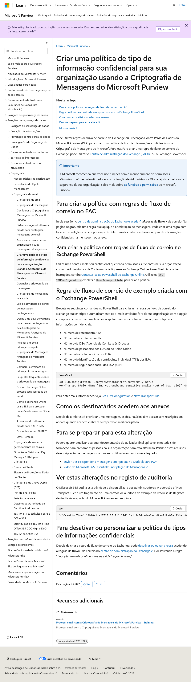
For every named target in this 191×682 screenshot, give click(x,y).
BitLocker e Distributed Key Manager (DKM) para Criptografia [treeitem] (29, 456)
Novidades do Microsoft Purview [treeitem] (27, 74)
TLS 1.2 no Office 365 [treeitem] (26, 534)
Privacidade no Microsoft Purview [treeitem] (27, 582)
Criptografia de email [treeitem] (29, 199)
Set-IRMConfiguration (116, 396)
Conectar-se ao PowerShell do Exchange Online (112, 274)
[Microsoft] (7, 5)
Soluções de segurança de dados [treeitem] (30, 126)
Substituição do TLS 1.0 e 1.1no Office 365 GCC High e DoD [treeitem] (31, 526)
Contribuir (109, 668)
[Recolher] (47, 43)
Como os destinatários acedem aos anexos (84, 117)
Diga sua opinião (168, 29)
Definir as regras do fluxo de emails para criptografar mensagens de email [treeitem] (33, 229)
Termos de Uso (70, 673)
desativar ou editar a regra (155, 545)
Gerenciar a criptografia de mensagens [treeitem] (32, 286)
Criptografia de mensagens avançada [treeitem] (32, 296)
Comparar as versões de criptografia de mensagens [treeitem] (32, 369)
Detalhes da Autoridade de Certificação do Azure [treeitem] (29, 506)
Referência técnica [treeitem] (24, 498)
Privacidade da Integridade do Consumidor (30, 673)
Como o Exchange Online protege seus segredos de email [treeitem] (32, 391)
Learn (59, 46)
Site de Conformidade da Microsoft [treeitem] (28, 550)
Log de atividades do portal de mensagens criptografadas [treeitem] (33, 308)
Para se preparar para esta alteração (80, 122)
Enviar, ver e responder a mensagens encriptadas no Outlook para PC (109, 461)
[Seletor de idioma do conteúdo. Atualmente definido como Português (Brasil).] (19, 659)
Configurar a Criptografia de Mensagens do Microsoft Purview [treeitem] (33, 215)
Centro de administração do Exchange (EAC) (119, 154)
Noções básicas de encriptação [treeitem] (32, 178)
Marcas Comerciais (95, 673)
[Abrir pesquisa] (174, 5)
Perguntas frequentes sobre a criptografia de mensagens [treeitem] (33, 379)
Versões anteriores (75, 668)
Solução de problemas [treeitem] (21, 544)
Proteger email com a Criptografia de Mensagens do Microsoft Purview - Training (104, 622)
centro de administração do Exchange (125, 551)
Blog (93, 668)
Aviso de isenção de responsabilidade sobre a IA (32, 668)
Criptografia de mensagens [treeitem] (32, 205)
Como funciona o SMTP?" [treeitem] (32, 431)
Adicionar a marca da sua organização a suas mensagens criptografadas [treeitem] (32, 244)
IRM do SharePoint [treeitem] (25, 492)
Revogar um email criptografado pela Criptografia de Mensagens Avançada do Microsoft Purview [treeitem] (32, 352)
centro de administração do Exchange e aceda (108, 221)
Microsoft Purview (77, 46)
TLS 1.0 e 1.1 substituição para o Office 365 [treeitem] (32, 516)
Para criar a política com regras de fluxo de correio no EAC (93, 107)
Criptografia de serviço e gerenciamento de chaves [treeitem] (29, 444)
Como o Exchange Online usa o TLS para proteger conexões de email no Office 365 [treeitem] (33, 409)
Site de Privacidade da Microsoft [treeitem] (26, 561)
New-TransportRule (146, 396)
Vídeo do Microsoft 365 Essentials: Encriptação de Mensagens (104, 467)
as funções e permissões (141, 184)
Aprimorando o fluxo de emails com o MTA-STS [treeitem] (30, 423)
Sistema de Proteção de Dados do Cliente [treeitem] (32, 475)
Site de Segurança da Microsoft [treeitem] (26, 566)
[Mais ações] (184, 46)
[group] (121, 384)
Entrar (182, 5)
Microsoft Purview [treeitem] (18, 58)
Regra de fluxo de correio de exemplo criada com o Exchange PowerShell (101, 112)
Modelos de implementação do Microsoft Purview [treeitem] (26, 574)
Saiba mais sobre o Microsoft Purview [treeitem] (25, 66)
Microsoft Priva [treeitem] (16, 555)
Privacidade (126, 668)
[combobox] (26, 51)
